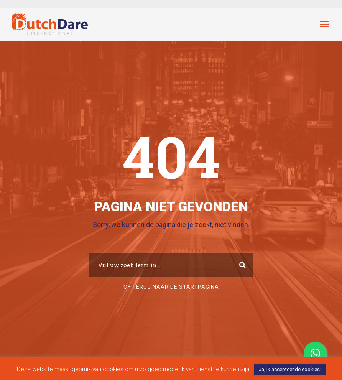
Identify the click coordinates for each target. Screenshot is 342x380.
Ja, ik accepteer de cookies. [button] (290, 369)
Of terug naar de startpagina (171, 287)
